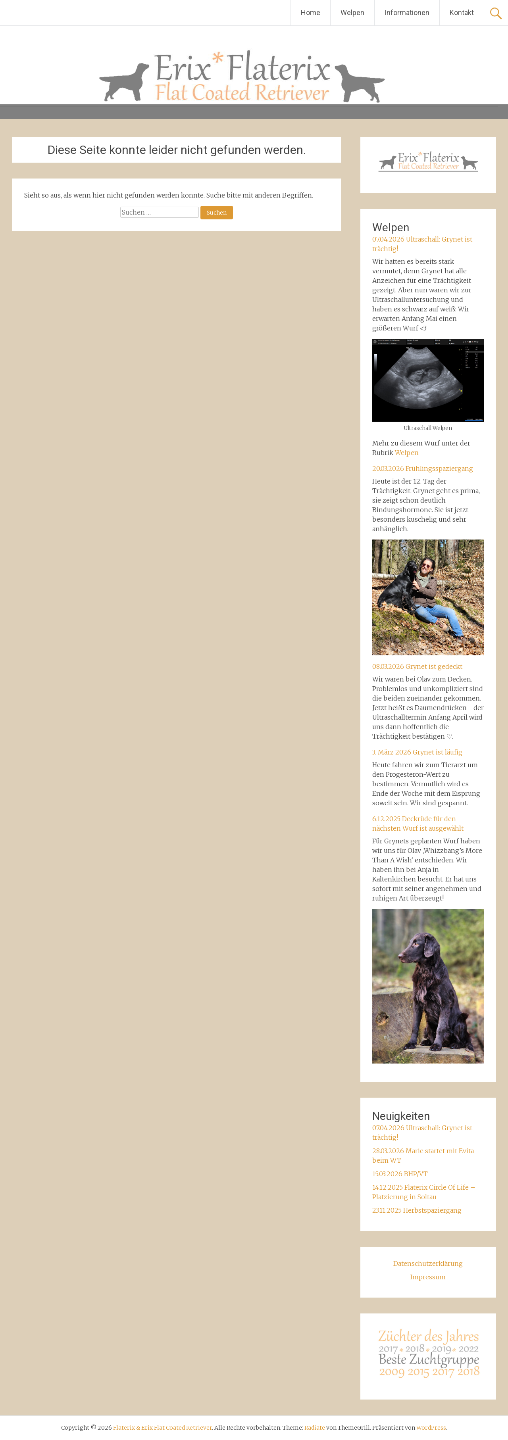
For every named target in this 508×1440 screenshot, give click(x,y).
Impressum (428, 1277)
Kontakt (462, 12)
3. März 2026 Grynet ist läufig (417, 752)
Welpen (352, 12)
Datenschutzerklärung (428, 1263)
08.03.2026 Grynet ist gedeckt (417, 666)
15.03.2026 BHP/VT (400, 1174)
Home (310, 12)
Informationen (407, 12)
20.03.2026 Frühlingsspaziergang (422, 468)
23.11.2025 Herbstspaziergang (417, 1210)
